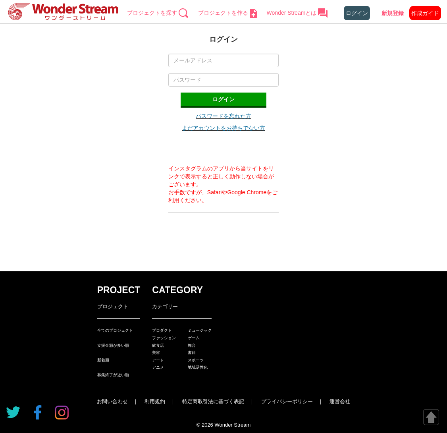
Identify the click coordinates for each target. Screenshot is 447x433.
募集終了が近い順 (113, 375)
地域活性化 (198, 367)
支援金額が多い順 (113, 345)
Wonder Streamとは (297, 13)
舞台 (192, 345)
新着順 (103, 360)
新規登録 (392, 13)
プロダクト (162, 330)
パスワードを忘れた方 (223, 116)
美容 (156, 352)
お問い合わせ (112, 401)
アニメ (158, 367)
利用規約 (155, 401)
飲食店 (158, 345)
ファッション (164, 338)
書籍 (192, 352)
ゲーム (194, 338)
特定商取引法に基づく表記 (213, 401)
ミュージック (200, 330)
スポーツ (196, 360)
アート (158, 360)
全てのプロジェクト (115, 330)
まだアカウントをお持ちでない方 (223, 128)
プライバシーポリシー (287, 401)
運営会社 (339, 401)
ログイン (357, 13)
